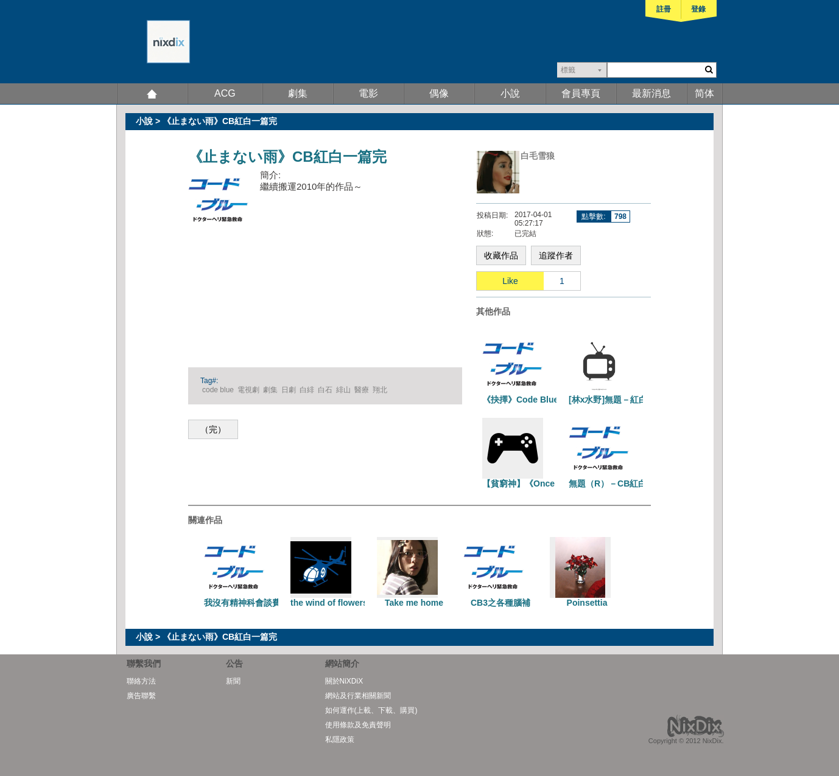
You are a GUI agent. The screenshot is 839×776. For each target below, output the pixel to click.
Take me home (414, 603)
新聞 (233, 681)
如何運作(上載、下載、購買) (371, 710)
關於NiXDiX (344, 681)
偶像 (439, 93)
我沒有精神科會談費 (242, 603)
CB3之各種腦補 (500, 603)
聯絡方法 (141, 681)
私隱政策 (339, 739)
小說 (510, 93)
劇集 (297, 93)
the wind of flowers (329, 603)
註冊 (663, 9)
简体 (704, 93)
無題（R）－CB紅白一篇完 (620, 483)
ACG (225, 93)
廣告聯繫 (141, 695)
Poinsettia (587, 603)
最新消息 (651, 93)
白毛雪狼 (538, 156)
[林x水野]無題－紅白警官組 (621, 399)
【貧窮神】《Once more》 (534, 483)
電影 (368, 93)
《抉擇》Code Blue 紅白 (530, 399)
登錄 (698, 9)
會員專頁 (580, 93)
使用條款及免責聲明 (358, 725)
